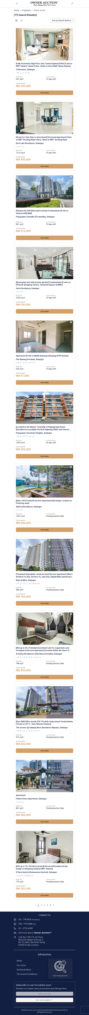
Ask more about (35, 933)
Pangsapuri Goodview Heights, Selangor (34, 433)
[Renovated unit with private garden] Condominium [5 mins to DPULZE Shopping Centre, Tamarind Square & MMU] (43, 283)
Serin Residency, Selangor (27, 288)
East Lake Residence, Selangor (30, 143)
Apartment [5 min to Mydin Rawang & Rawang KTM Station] (42, 356)
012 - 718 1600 (29, 919)
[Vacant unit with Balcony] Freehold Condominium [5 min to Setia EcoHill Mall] (42, 212)
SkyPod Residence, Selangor (29, 507)
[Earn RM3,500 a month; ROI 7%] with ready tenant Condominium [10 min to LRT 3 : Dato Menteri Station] (44, 722)
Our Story (21, 965)
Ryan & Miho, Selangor (26, 580)
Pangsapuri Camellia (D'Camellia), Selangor (35, 217)
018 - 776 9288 (27, 924)
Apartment (21, 795)
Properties (26, 10)
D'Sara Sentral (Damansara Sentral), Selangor (36, 872)
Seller (19, 961)
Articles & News (24, 970)
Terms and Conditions (27, 974)
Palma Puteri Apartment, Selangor (31, 799)
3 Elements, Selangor (25, 69)
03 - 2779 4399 (25, 928)
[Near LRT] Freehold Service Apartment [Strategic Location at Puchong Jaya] (44, 502)
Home (16, 10)
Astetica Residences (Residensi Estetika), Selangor (39, 654)
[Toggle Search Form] (72, 3)
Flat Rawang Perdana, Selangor (30, 359)
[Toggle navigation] (17, 3)
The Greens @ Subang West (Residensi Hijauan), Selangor (42, 727)
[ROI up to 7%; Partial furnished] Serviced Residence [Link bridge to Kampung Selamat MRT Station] (42, 867)
